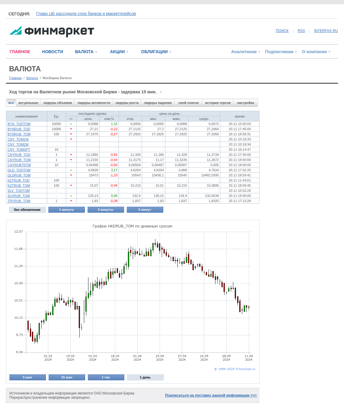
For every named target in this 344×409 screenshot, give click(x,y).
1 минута (66, 209)
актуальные (28, 103)
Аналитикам (243, 51)
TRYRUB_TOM (19, 201)
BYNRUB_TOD (19, 129)
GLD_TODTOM (19, 170)
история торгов (218, 103)
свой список (188, 103)
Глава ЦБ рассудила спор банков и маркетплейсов (86, 13)
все (11, 103)
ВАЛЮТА (84, 51)
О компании (314, 51)
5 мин (27, 377)
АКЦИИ (117, 51)
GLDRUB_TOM (19, 175)
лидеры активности (94, 103)
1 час (106, 377)
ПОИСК (282, 31)
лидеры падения (158, 103)
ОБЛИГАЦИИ (154, 51)
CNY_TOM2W (18, 144)
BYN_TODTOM (19, 124)
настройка (245, 103)
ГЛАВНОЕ (20, 51)
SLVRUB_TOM (19, 196)
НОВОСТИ (52, 51)
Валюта (32, 78)
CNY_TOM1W (18, 139)
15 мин (66, 377)
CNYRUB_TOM (19, 160)
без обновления (27, 209)
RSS (301, 31)
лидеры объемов (57, 103)
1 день (145, 377)
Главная (15, 78)
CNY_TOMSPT (19, 149)
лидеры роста (127, 103)
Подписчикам (279, 51)
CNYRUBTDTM (19, 165)
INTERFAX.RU (326, 31)
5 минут (145, 209)
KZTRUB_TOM (19, 185)
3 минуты (105, 209)
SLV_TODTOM (19, 190)
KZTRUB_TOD (19, 180)
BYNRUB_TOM (19, 134)
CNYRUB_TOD (19, 154)
